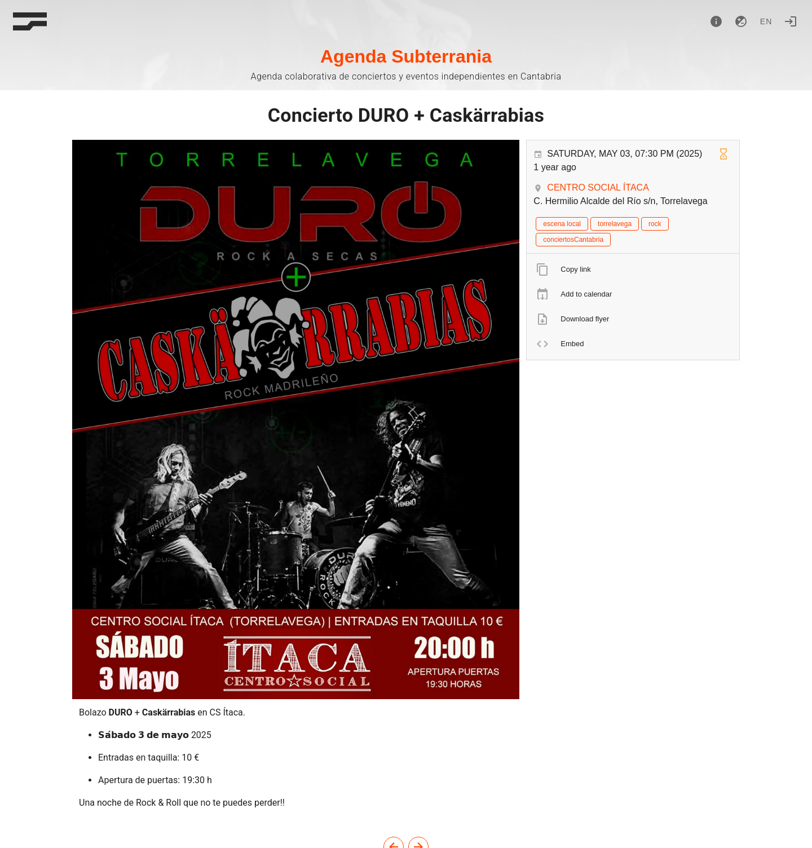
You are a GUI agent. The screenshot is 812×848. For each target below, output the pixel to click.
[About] (716, 21)
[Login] (790, 21)
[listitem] (633, 269)
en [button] (766, 21)
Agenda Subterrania (406, 56)
